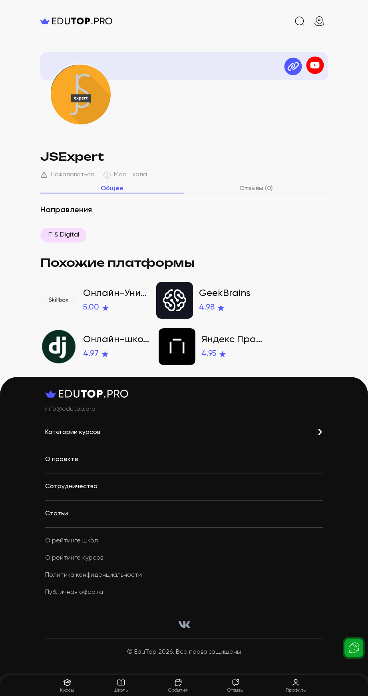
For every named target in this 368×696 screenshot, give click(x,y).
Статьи (56, 514)
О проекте (61, 459)
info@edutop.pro (70, 409)
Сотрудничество (71, 486)
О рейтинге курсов (74, 558)
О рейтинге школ (71, 541)
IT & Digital (63, 235)
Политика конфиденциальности (93, 575)
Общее (112, 188)
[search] (299, 21)
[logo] (88, 21)
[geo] (319, 21)
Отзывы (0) (256, 188)
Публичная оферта (74, 592)
